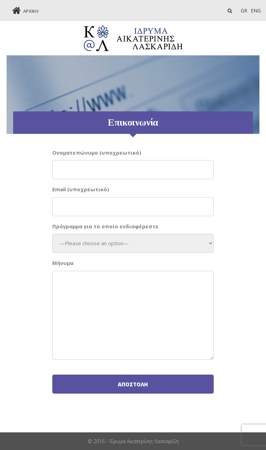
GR (244, 10)
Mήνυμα (62, 262)
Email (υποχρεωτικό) (80, 189)
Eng (256, 10)
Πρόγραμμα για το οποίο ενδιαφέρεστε (105, 226)
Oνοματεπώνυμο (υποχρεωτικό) (96, 152)
